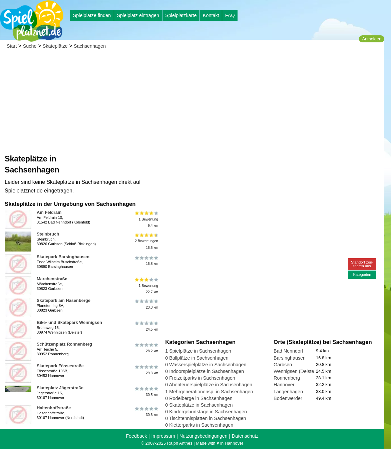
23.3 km (146, 304)
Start (12, 46)
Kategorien (362, 275)
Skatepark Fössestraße (60, 365)
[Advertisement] (192, 103)
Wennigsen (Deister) (295, 371)
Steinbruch (48, 234)
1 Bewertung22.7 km (146, 286)
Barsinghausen (290, 358)
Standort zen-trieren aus (362, 264)
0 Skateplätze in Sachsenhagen (199, 405)
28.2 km (146, 348)
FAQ (230, 15)
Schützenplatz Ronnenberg (64, 344)
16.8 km (146, 261)
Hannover (284, 384)
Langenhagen (288, 391)
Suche (30, 46)
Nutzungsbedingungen (203, 436)
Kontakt (211, 15)
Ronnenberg (287, 378)
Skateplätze (55, 46)
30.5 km (146, 392)
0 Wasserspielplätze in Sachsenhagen (205, 364)
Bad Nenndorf (288, 351)
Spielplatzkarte (181, 15)
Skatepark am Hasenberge (63, 300)
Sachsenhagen (90, 46)
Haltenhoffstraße (54, 407)
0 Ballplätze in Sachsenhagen (197, 358)
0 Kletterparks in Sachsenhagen (199, 425)
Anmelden (371, 38)
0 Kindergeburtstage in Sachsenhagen (206, 411)
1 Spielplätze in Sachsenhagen (198, 351)
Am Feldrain (49, 212)
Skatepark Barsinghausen (63, 256)
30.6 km (146, 412)
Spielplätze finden (92, 15)
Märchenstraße (52, 278)
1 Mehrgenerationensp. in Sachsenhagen (209, 391)
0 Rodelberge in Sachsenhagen (199, 398)
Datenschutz (245, 436)
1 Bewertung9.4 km (146, 219)
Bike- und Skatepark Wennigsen (69, 322)
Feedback (136, 436)
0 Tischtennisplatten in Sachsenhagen (205, 418)
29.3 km (146, 370)
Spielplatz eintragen (138, 15)
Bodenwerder (288, 398)
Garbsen (283, 364)
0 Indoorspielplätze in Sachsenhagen (204, 371)
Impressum (163, 436)
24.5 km (146, 326)
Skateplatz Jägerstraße (60, 387)
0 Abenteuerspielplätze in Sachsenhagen (208, 384)
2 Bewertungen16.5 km (146, 241)
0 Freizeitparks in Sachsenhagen (200, 378)
